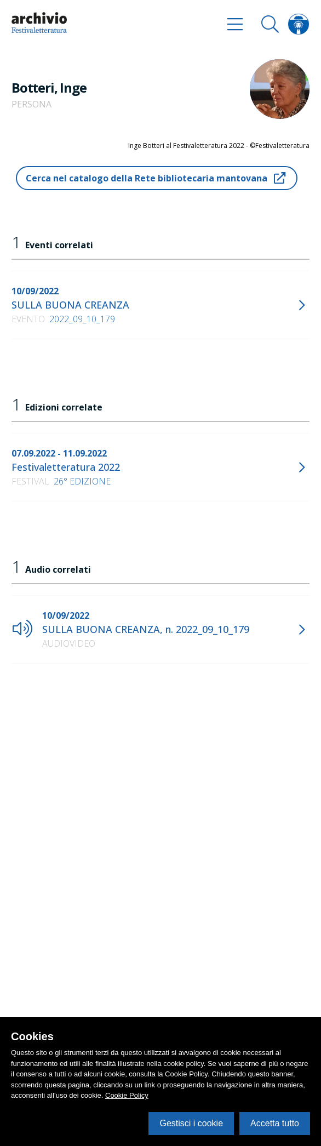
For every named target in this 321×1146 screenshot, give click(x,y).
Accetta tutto (274, 1123)
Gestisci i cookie (191, 1123)
